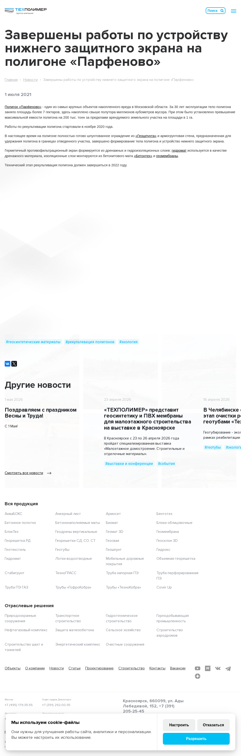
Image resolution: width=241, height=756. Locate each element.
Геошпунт (114, 549)
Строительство (131, 668)
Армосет (113, 513)
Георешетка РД (18, 540)
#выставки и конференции (129, 463)
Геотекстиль (15, 549)
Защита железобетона (74, 630)
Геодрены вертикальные (76, 531)
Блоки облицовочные (175, 522)
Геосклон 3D (167, 540)
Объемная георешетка (176, 558)
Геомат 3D (114, 531)
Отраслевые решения (29, 605)
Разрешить (196, 739)
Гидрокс (163, 549)
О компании (35, 668)
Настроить (179, 725)
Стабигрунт (14, 573)
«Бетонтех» (143, 156)
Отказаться (213, 725)
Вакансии (177, 668)
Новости (30, 79)
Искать (222, 10)
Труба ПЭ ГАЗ (16, 587)
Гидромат (13, 558)
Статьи (74, 668)
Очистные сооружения (125, 644)
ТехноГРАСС (65, 573)
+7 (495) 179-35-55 (19, 705)
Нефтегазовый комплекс (26, 630)
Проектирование (99, 668)
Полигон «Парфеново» (23, 107)
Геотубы (62, 549)
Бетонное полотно (20, 522)
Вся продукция (21, 503)
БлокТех (12, 531)
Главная (11, 79)
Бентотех (165, 513)
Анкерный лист (68, 513)
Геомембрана (168, 531)
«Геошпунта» (145, 136)
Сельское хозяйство (123, 630)
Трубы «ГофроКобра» (73, 587)
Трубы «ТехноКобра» (123, 587)
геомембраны (167, 156)
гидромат (179, 150)
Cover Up (164, 587)
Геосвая (112, 540)
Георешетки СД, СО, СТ (75, 540)
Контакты (157, 668)
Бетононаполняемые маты (77, 522)
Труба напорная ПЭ (122, 573)
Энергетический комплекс (77, 644)
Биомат (112, 522)
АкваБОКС (13, 513)
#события (166, 463)
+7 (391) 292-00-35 (56, 705)
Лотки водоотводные (73, 558)
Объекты (12, 668)
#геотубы (213, 447)
